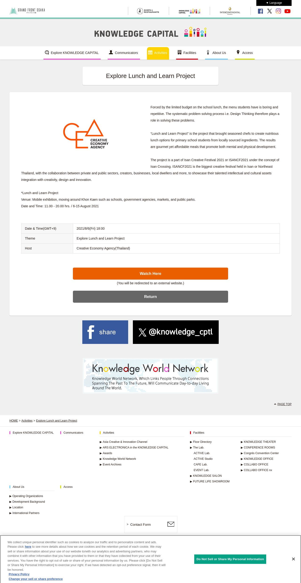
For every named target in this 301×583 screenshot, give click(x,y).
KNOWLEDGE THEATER (258, 442)
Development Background (27, 501)
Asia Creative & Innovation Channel (123, 442)
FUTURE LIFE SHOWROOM (210, 481)
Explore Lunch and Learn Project (56, 420)
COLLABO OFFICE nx (256, 470)
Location (16, 507)
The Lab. (197, 447)
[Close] (293, 561)
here (28, 549)
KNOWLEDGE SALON (206, 475)
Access (247, 53)
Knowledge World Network (118, 459)
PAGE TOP (284, 404)
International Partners (24, 513)
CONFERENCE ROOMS (258, 447)
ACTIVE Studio (203, 459)
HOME (13, 420)
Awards (106, 453)
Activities (160, 53)
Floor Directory (201, 442)
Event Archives (110, 464)
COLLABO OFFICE (254, 464)
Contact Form (140, 524)
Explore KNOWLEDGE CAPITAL (75, 53)
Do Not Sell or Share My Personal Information (230, 561)
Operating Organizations (26, 496)
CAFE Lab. (201, 464)
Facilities (189, 53)
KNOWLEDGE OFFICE (257, 459)
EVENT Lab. (201, 470)
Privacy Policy (19, 577)
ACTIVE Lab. (202, 453)
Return (150, 296)
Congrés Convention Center (260, 453)
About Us (219, 53)
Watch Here (150, 273)
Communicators (126, 53)
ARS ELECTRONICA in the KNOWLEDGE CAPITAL (134, 447)
